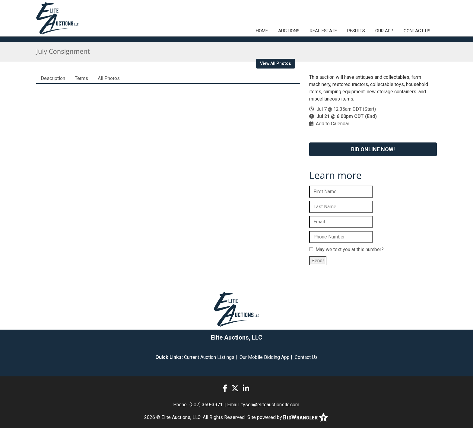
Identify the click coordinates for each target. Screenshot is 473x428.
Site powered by (287, 417)
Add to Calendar (332, 123)
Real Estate (323, 31)
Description (53, 78)
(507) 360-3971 (206, 404)
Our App (384, 31)
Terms (81, 78)
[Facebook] (225, 388)
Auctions (289, 31)
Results (356, 31)
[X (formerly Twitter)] (235, 388)
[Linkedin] (246, 388)
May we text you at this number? (346, 249)
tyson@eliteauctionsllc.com (270, 404)
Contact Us (417, 31)
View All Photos (275, 63)
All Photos (109, 78)
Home (262, 31)
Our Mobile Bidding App (265, 357)
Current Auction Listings (209, 357)
